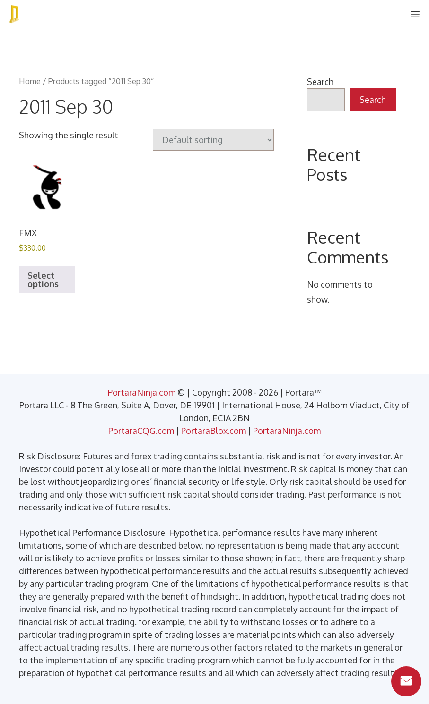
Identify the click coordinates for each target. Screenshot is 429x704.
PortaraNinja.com (141, 392)
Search (320, 81)
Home (30, 81)
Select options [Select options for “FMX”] (43, 279)
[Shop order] (213, 140)
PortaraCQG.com (141, 430)
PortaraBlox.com (213, 430)
